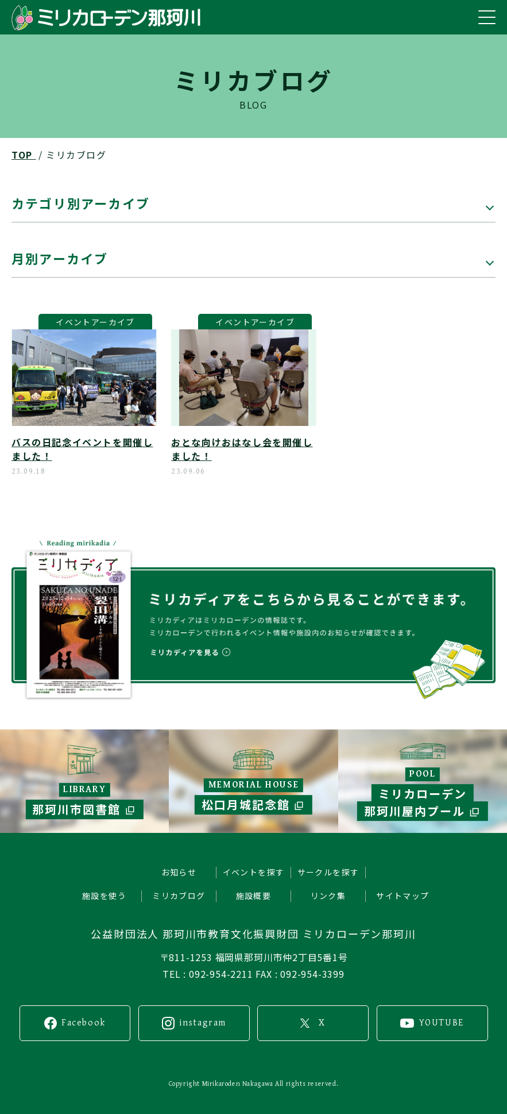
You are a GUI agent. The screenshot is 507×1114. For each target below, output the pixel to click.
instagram (202, 1022)
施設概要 (254, 895)
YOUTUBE (441, 1022)
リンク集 (328, 895)
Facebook (83, 1022)
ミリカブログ (178, 895)
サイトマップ (402, 895)
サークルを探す (328, 872)
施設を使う (104, 895)
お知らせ (179, 872)
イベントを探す (254, 872)
